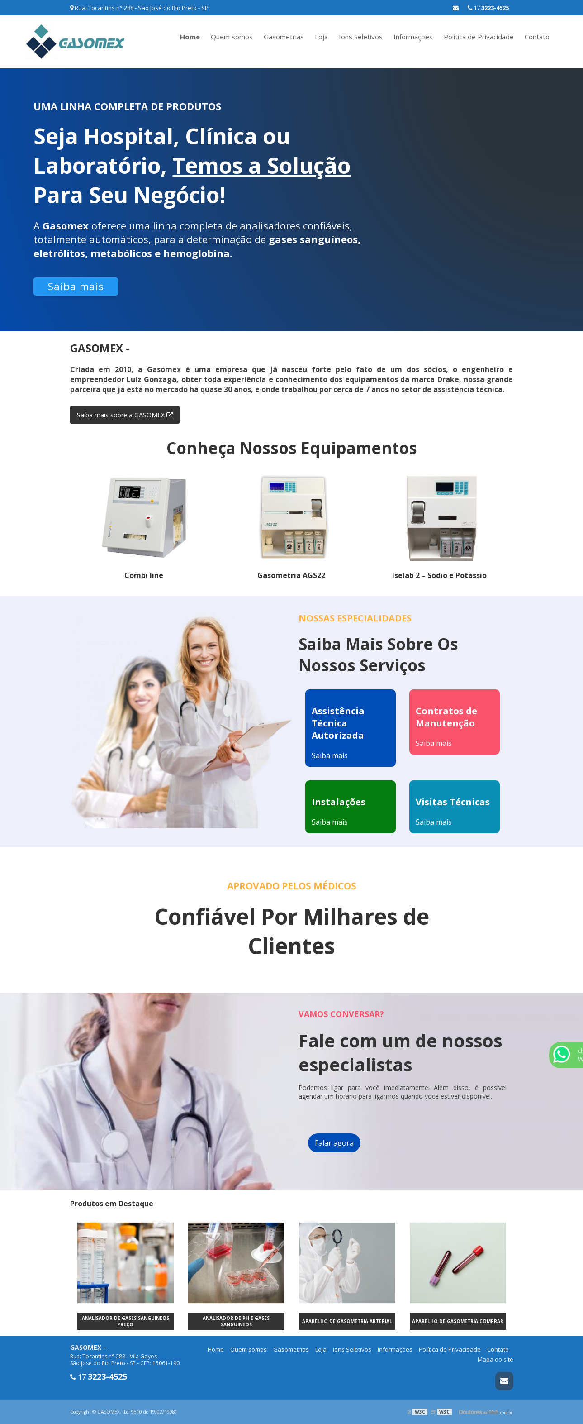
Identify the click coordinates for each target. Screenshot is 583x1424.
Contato (537, 36)
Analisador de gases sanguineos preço (125, 1321)
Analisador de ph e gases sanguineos (236, 1321)
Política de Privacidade (479, 36)
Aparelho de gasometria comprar (457, 1321)
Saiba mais (76, 286)
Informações (413, 36)
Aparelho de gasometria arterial (347, 1321)
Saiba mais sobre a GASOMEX (125, 415)
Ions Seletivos (361, 36)
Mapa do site (495, 1359)
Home (190, 36)
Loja (321, 36)
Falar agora (334, 1143)
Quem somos (232, 36)
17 (488, 8)
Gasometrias (284, 36)
